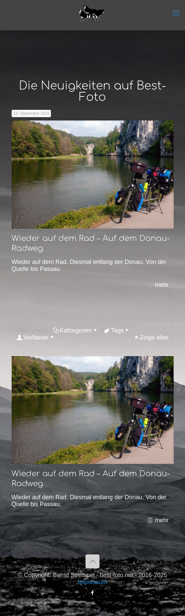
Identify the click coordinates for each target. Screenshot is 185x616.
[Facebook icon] (92, 592)
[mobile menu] (176, 13)
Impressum (92, 582)
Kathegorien (75, 330)
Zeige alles (150, 337)
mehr (161, 285)
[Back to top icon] (92, 561)
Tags (117, 330)
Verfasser (36, 337)
